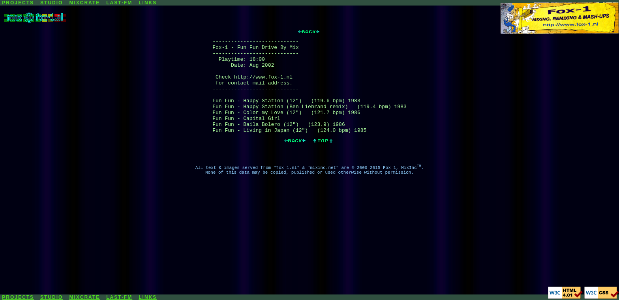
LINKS (148, 3)
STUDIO (51, 3)
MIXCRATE (84, 3)
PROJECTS (18, 3)
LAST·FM (119, 3)
